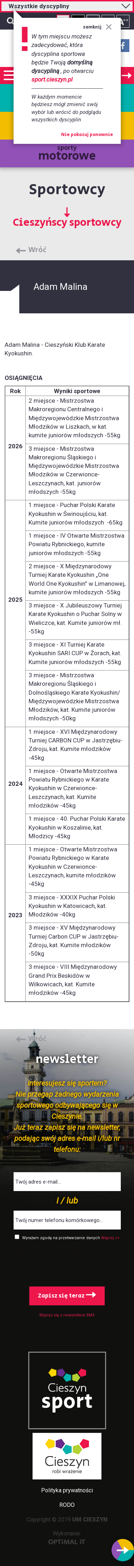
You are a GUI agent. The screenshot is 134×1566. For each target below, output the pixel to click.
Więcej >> (110, 1238)
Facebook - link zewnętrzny (122, 47)
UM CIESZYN (90, 1519)
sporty (67, 154)
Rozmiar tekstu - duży (123, 21)
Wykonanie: (67, 1537)
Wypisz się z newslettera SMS (67, 1315)
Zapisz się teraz (67, 1295)
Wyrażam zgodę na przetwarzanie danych (61, 1238)
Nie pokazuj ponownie (87, 135)
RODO (67, 1505)
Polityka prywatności (67, 1490)
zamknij (97, 27)
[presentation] (67, 1262)
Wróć (37, 250)
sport (67, 1402)
